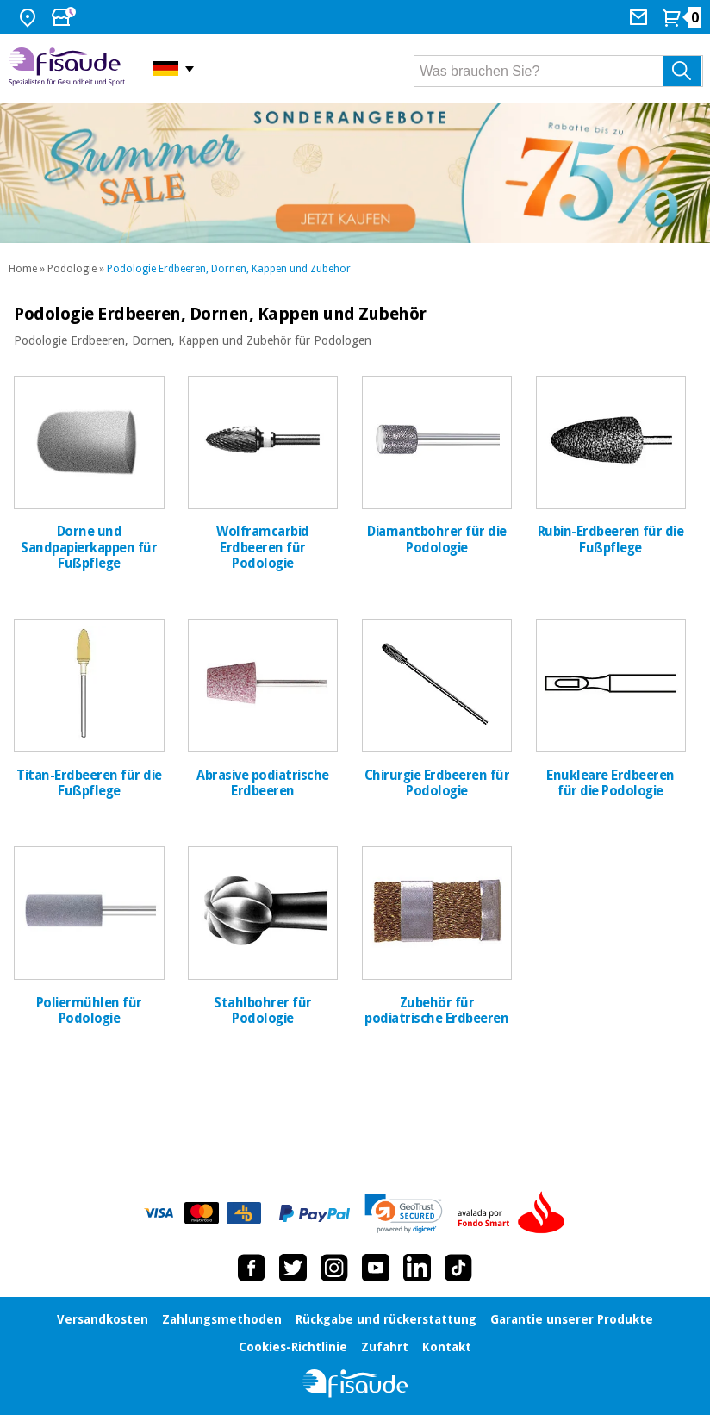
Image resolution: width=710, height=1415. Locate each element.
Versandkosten (102, 1319)
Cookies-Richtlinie (293, 1347)
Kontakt (446, 1347)
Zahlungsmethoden (222, 1319)
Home (23, 269)
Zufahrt (384, 1347)
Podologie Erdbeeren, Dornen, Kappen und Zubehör (229, 269)
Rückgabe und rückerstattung (386, 1319)
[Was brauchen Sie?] (558, 71)
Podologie (72, 269)
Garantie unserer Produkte (571, 1319)
